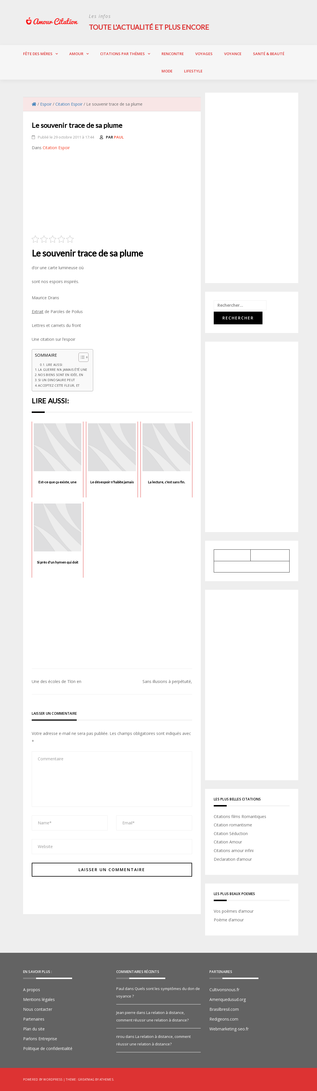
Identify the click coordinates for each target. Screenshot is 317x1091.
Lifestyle (193, 70)
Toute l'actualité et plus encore (150, 27)
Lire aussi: (54, 364)
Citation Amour (228, 842)
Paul (119, 136)
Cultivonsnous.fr (224, 989)
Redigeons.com (223, 1019)
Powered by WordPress (43, 1079)
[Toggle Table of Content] (80, 357)
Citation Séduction (231, 833)
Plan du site (34, 1029)
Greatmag (86, 1079)
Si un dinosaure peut (56, 380)
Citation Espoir (56, 147)
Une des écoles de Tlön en (56, 681)
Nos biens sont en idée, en (60, 375)
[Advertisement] (112, 194)
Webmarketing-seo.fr (229, 1029)
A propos (31, 989)
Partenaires (33, 1019)
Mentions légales (39, 999)
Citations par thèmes (122, 53)
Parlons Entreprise (40, 1038)
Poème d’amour (229, 919)
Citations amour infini (234, 850)
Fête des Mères (37, 53)
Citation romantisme (233, 825)
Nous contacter (37, 1009)
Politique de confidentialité (47, 1048)
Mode (167, 70)
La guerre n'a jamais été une (62, 369)
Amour (76, 53)
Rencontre (173, 53)
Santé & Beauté (268, 53)
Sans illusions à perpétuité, (167, 681)
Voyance (232, 53)
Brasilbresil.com (224, 1009)
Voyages (204, 53)
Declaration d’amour (233, 859)
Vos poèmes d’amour (234, 911)
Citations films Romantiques (240, 816)
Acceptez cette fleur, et (58, 385)
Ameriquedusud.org (227, 999)
